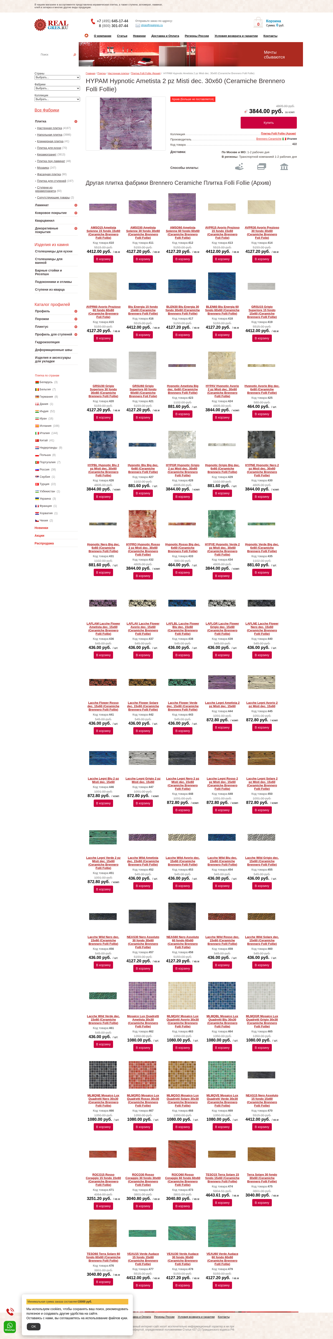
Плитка (101, 73)
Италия (45, 433)
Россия (44, 469)
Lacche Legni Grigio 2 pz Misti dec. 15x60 (143, 780)
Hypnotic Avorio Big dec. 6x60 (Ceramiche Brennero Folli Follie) (262, 389)
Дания (44, 404)
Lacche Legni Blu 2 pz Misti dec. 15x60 (103, 780)
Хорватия (46, 513)
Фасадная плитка (49, 174)
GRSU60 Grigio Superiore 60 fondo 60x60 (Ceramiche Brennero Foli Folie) (143, 391)
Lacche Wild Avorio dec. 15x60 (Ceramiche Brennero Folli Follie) (183, 861)
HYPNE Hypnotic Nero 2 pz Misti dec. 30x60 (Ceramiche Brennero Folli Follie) (262, 470)
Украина (45, 498)
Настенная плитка (61, 61)
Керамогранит (46, 154)
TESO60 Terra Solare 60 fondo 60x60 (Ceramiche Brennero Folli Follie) (103, 1257)
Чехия (44, 520)
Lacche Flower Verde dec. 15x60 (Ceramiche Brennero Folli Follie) (183, 706)
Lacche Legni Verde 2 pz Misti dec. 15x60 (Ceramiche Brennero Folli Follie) (103, 863)
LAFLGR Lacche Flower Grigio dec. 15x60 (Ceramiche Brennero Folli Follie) (222, 628)
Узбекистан (47, 491)
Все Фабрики (47, 110)
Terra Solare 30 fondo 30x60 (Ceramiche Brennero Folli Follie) (262, 1178)
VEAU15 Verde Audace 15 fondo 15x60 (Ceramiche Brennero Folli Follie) (143, 1259)
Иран (43, 418)
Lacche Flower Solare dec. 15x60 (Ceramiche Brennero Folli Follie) (143, 706)
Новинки (139, 36)
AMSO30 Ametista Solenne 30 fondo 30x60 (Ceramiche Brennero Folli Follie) (143, 232)
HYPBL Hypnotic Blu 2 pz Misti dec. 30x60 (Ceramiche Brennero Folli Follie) (103, 470)
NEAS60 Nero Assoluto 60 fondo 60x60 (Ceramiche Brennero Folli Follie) (182, 942)
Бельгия (45, 389)
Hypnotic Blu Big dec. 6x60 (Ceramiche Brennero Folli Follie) (143, 468)
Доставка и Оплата (165, 36)
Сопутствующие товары (53, 197)
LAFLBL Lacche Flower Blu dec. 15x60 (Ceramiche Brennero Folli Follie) (182, 628)
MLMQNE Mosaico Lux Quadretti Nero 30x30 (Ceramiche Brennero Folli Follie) (103, 1100)
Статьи (122, 36)
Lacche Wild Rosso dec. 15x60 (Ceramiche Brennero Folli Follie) (222, 940)
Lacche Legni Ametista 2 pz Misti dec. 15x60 (222, 704)
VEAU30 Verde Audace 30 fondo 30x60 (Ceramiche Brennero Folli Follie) (183, 1259)
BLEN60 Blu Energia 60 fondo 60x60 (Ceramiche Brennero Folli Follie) (222, 310)
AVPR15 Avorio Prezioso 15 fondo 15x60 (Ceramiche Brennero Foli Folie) (222, 232)
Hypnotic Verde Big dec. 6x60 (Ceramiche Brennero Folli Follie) (262, 548)
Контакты (270, 36)
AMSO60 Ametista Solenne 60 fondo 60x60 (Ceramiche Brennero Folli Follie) (182, 232)
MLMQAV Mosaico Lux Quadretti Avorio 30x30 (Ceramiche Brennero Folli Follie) (183, 1021)
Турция (44, 484)
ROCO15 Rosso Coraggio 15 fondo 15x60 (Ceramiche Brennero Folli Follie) (103, 1180)
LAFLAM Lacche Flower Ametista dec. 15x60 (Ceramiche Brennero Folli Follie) (103, 628)
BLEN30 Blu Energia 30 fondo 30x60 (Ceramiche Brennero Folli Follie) (183, 310)
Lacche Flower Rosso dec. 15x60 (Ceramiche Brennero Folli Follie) (103, 706)
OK (33, 1326)
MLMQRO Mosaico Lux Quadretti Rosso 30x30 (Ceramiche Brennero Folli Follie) (143, 1100)
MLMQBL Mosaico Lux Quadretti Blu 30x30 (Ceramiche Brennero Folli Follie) (222, 1021)
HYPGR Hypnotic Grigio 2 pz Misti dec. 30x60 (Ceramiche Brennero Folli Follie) (182, 470)
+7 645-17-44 (112, 21)
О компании (102, 36)
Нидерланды (48, 447)
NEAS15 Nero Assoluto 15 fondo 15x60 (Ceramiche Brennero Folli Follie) (262, 1100)
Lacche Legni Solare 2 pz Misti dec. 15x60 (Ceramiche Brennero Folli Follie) (262, 783)
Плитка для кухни (49, 148)
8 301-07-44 (113, 26)
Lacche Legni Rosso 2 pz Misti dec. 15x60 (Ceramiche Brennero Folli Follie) (222, 783)
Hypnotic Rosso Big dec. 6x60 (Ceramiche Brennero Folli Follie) (182, 548)
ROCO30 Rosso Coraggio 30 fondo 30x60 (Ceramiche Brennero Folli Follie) (143, 1180)
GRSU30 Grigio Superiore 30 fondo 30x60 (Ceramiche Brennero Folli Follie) (103, 391)
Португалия (48, 462)
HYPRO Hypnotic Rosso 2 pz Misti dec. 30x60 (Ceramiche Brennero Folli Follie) (143, 549)
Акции (39, 535)
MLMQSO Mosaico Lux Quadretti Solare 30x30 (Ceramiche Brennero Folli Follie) (183, 1100)
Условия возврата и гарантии (236, 36)
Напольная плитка (49, 134)
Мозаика (43, 167)
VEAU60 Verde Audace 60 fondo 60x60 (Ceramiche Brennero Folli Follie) (222, 1259)
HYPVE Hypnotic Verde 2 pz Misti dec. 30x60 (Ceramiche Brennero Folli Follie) (222, 549)
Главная (90, 73)
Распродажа (44, 543)
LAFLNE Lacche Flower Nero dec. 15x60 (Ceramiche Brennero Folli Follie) (261, 628)
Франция (46, 506)
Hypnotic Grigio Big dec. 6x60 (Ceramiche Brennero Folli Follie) (222, 468)
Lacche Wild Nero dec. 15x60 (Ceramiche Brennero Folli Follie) (103, 940)
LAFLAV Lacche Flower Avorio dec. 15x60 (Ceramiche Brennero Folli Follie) (143, 628)
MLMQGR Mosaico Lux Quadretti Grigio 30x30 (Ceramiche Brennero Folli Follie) (262, 1021)
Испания (45, 425)
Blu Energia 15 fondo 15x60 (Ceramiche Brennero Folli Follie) (143, 310)
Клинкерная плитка (50, 141)
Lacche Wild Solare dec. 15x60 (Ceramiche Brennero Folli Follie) (262, 940)
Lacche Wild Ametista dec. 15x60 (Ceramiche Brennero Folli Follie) (143, 861)
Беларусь (46, 382)
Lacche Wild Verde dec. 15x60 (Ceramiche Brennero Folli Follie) (103, 1019)
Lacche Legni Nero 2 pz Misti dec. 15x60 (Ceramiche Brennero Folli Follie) (182, 783)
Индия (44, 411)
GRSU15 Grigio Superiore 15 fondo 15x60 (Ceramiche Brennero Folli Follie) (262, 312)
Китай (44, 440)
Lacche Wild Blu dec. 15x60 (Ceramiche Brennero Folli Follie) (222, 861)
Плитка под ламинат (51, 161)
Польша (45, 455)
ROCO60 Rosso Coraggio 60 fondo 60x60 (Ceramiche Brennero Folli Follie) (182, 1180)
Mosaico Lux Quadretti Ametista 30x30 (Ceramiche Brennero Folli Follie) (143, 1021)
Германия (46, 396)
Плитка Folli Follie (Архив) (146, 73)
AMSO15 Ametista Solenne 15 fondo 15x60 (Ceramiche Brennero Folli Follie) (103, 232)
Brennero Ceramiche (269, 138)
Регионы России (197, 36)
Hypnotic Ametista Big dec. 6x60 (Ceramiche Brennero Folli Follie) (182, 389)
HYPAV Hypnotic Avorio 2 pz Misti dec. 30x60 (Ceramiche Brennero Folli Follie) (222, 391)
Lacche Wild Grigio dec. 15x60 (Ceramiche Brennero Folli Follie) (262, 861)
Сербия (45, 476)
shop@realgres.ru (149, 25)
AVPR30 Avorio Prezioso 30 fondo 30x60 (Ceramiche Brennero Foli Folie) (262, 232)
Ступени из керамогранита (45, 189)
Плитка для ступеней (51, 181)
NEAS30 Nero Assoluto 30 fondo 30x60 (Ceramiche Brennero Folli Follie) (143, 942)
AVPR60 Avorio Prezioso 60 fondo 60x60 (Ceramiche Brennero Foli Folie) (103, 312)
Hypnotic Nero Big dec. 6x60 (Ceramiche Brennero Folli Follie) (103, 548)
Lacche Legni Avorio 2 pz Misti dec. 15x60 (262, 704)
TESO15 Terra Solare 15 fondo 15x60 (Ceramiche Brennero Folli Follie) (222, 1178)
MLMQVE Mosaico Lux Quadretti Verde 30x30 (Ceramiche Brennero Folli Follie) (222, 1100)
